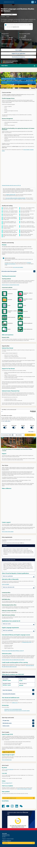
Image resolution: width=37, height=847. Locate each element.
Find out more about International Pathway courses (12, 650)
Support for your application (18, 53)
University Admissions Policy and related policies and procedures (13, 659)
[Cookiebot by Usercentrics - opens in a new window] (31, 411)
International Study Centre (26, 642)
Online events (18, 726)
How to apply (18, 50)
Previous (2, 437)
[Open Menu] (35, 2)
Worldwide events (18, 723)
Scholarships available (7, 39)
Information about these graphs (18, 271)
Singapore (9, 840)
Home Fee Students (18, 690)
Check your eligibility (5, 584)
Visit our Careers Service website (7, 531)
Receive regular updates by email (10, 798)
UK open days (18, 720)
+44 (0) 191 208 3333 (9, 769)
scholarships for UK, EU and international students (13, 709)
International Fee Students (18, 694)
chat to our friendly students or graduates (24, 788)
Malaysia (4, 840)
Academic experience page (10, 194)
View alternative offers (24, 39)
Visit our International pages (7, 759)
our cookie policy (6, 421)
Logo (2, 2)
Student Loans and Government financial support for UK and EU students (17, 710)
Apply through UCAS (8, 752)
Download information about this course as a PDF (10, 185)
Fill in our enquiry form (6, 783)
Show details (31, 431)
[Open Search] (32, 2)
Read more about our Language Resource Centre (10, 284)
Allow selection (19, 434)
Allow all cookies (30, 434)
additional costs (15, 702)
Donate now (5, 843)
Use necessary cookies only (7, 434)
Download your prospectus (18, 57)
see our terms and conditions (18, 267)
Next (34, 437)
